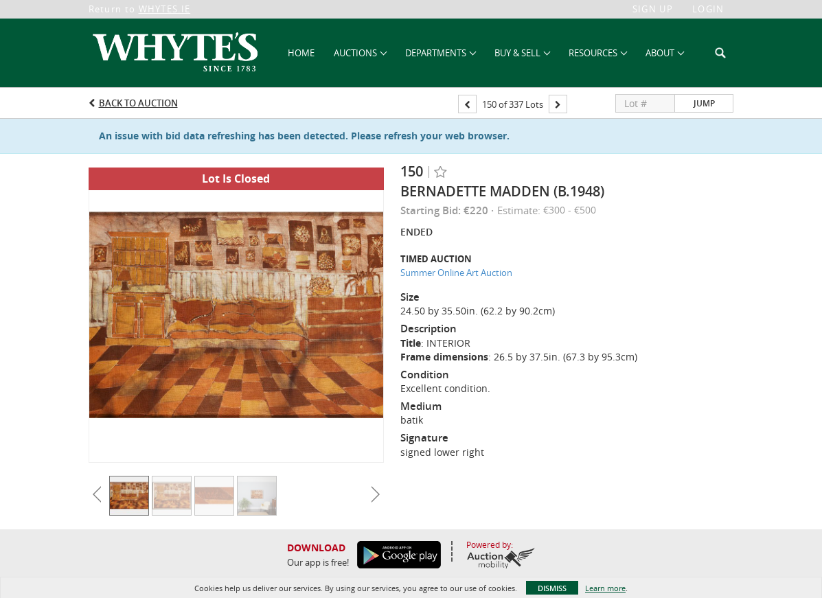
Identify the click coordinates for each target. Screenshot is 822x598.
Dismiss (552, 588)
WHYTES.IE (165, 9)
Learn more (605, 588)
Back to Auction (138, 103)
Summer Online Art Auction (456, 272)
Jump (704, 103)
